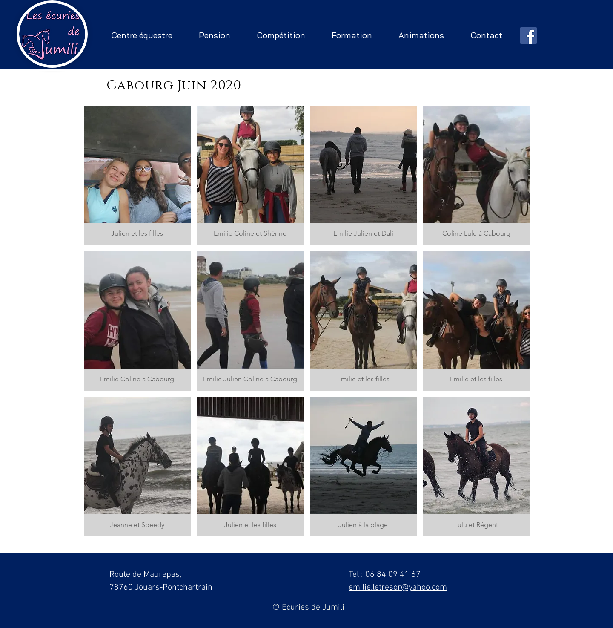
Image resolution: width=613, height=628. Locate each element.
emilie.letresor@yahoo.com (398, 587)
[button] (137, 175)
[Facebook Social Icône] (528, 35)
